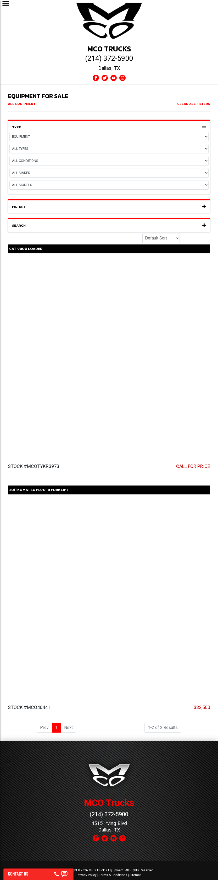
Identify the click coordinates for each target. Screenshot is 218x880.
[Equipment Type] (109, 148)
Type (109, 127)
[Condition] (109, 161)
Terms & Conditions (113, 875)
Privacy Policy (87, 875)
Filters (109, 207)
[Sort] (161, 238)
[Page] (109, 136)
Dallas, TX (109, 68)
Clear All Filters (193, 103)
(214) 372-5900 (109, 58)
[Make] (109, 173)
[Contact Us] (38, 873)
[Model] (109, 185)
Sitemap (135, 875)
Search (109, 225)
